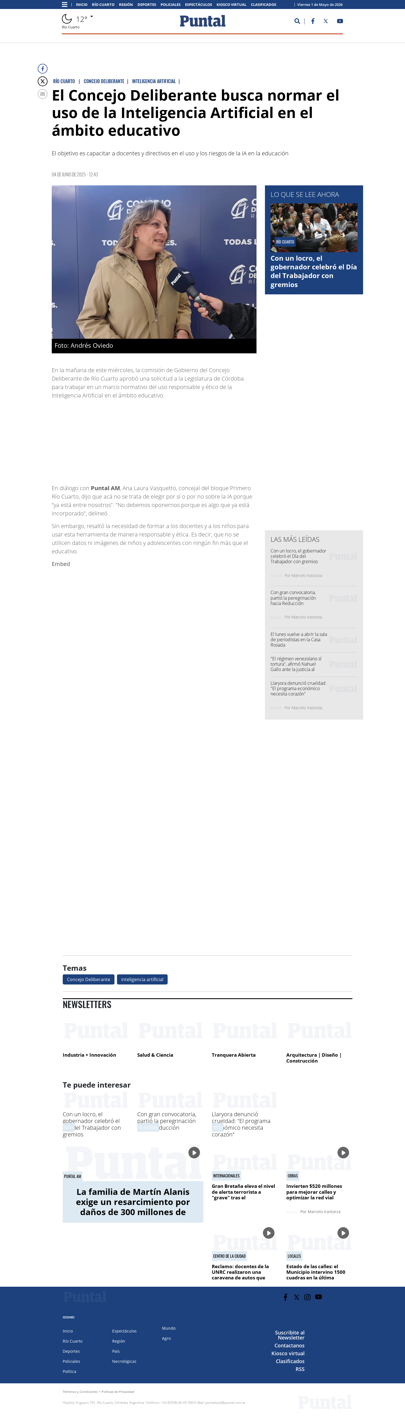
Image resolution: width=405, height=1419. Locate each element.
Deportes (147, 4)
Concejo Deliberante (88, 979)
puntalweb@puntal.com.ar (225, 1402)
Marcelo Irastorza (307, 575)
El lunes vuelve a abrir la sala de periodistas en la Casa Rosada (299, 639)
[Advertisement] (211, 439)
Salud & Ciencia (155, 1055)
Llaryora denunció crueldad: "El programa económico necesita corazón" (299, 688)
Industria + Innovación (89, 1055)
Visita (68, 1127)
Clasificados (263, 4)
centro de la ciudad (229, 1256)
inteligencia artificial (142, 979)
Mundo (169, 1328)
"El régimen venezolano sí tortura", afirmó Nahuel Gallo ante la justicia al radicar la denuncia (296, 667)
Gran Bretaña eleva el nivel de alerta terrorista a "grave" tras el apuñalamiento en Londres (244, 1194)
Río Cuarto (103, 4)
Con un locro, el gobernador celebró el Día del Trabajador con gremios (314, 271)
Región (126, 4)
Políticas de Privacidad (118, 1392)
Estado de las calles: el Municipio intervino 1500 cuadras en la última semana (315, 1275)
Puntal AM (72, 1176)
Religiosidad (148, 1127)
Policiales (171, 4)
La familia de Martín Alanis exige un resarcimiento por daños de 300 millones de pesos (133, 1207)
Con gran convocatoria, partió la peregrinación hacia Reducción (293, 597)
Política (69, 1371)
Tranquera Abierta (234, 1055)
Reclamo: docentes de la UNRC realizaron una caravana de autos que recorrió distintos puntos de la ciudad (245, 1278)
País (116, 1351)
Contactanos (289, 1345)
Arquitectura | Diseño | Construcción (314, 1058)
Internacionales (226, 1176)
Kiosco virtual (231, 4)
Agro (166, 1338)
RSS (300, 1369)
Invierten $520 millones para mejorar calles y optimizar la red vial (314, 1192)
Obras (293, 1176)
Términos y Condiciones (80, 1392)
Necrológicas (124, 1361)
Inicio (81, 4)
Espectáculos (198, 4)
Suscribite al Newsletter (290, 1335)
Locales (294, 1256)
